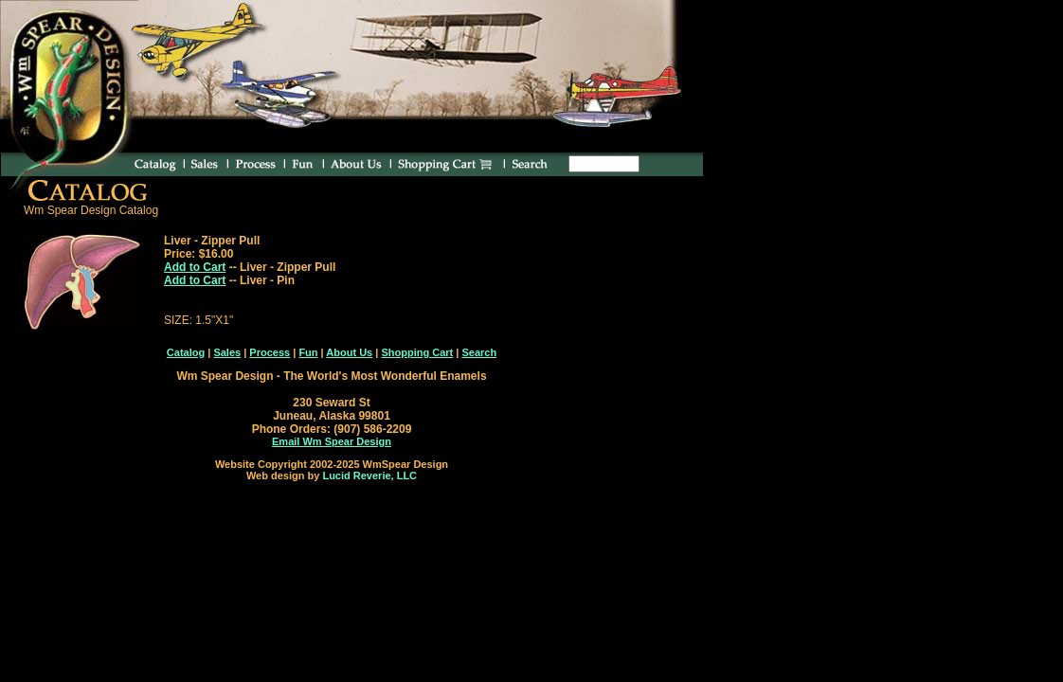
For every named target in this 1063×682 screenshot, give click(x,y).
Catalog (186, 352)
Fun (307, 352)
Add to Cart (194, 267)
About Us (349, 352)
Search (478, 352)
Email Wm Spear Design (331, 441)
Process (269, 352)
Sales (227, 352)
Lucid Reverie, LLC (369, 475)
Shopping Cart (417, 352)
